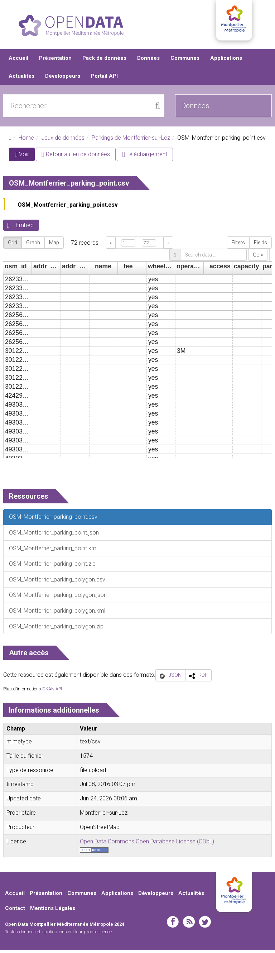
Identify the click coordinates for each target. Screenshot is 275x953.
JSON (175, 678)
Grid (12, 245)
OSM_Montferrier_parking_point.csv (68, 207)
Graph (33, 245)
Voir (25, 158)
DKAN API (52, 691)
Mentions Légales (52, 911)
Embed (25, 228)
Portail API (104, 79)
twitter (205, 924)
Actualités (21, 79)
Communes (184, 61)
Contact (15, 911)
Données (148, 61)
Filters (238, 245)
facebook (173, 924)
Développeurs (62, 79)
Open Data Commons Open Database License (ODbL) (147, 844)
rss (189, 924)
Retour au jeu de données (76, 157)
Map (54, 245)
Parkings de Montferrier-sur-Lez (131, 140)
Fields (260, 245)
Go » (258, 257)
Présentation (55, 61)
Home (26, 140)
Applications (226, 61)
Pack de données (104, 61)
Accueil (18, 61)
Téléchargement (145, 157)
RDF (203, 678)
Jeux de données (63, 140)
